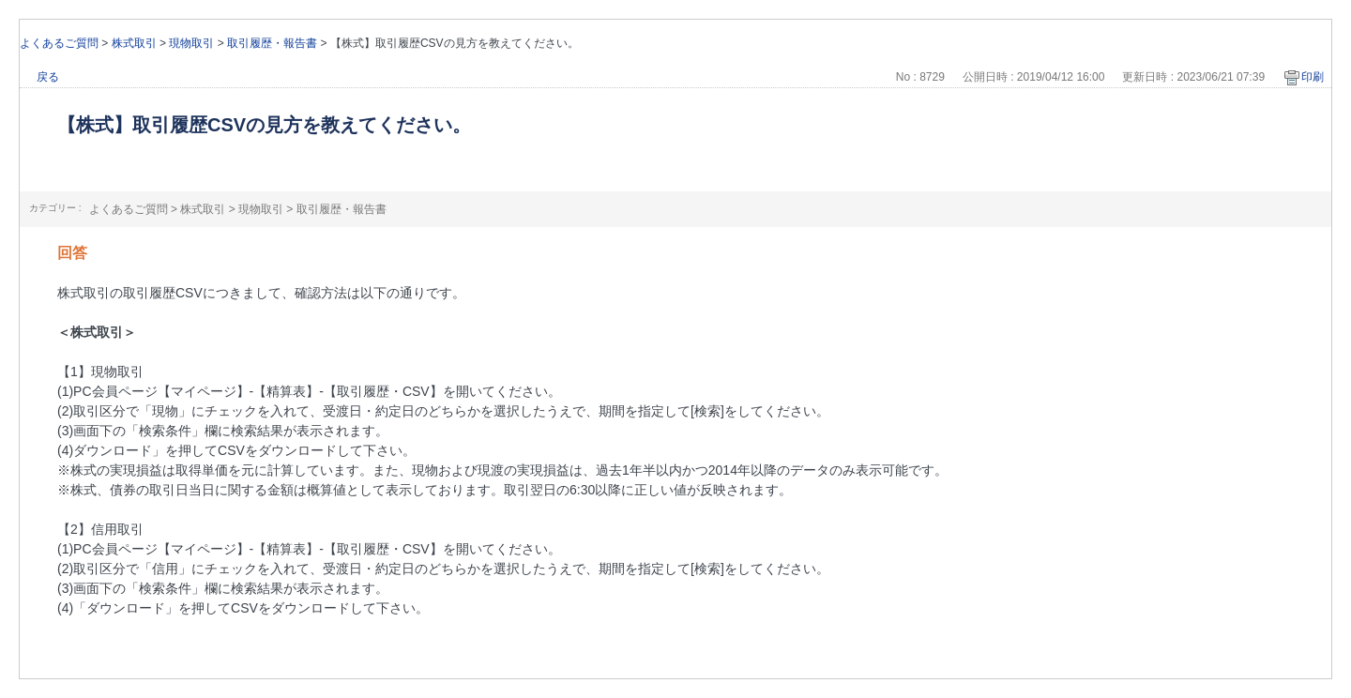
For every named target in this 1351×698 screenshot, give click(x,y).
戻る (48, 76)
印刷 (1312, 76)
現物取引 (191, 43)
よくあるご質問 (59, 43)
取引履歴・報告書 (272, 43)
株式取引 (134, 43)
